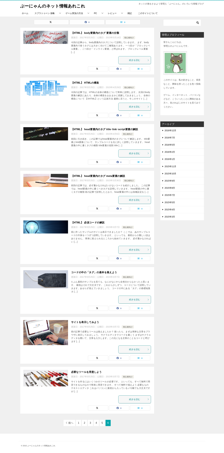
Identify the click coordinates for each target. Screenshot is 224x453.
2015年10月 (170, 173)
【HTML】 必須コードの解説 (88, 222)
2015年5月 (170, 202)
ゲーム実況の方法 (74, 13)
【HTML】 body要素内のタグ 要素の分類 (95, 33)
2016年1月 (170, 159)
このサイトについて (148, 13)
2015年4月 (170, 209)
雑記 (129, 13)
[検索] (182, 23)
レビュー (112, 13)
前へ (70, 423)
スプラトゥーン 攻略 (45, 13)
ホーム (25, 13)
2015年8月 (170, 188)
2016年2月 (170, 152)
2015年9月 (170, 180)
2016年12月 (170, 130)
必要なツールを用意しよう (86, 372)
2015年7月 (170, 195)
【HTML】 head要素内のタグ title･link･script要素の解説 (104, 129)
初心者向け (129, 38)
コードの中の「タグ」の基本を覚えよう (94, 272)
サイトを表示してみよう (85, 322)
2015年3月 (170, 216)
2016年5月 (170, 145)
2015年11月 (170, 166)
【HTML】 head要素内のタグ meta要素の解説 (98, 176)
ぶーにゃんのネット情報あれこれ (56, 5)
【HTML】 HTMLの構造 (85, 82)
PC (95, 13)
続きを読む (139, 60)
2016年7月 (170, 137)
